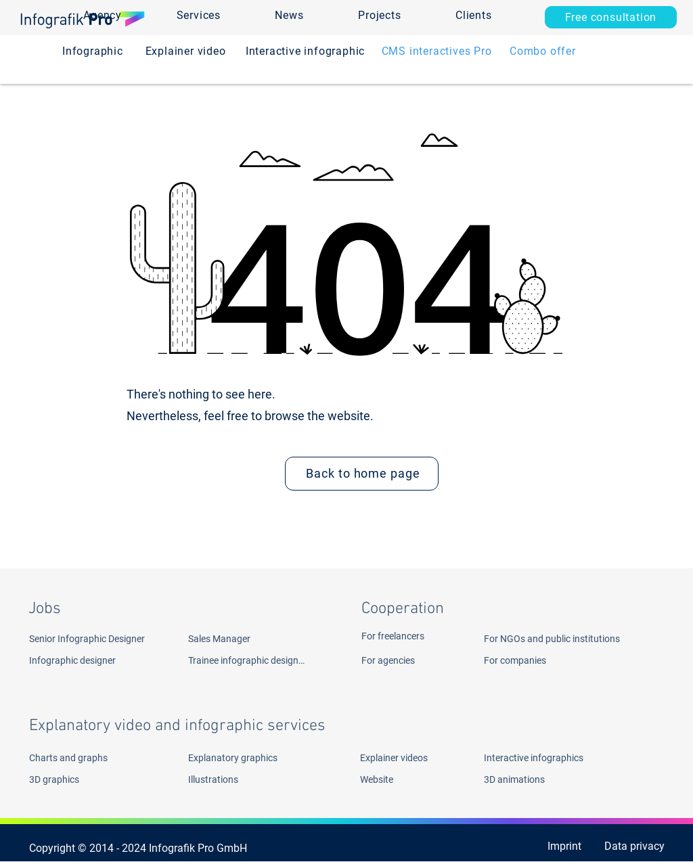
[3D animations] (550, 779)
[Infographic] (92, 51)
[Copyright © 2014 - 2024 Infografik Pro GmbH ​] (143, 847)
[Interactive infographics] (550, 757)
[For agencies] (410, 660)
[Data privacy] (633, 845)
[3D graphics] (78, 779)
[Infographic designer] (93, 660)
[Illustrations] (237, 779)
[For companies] (529, 660)
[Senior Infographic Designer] (102, 638)
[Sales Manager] (264, 638)
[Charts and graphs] (95, 757)
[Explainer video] (185, 51)
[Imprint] (549, 845)
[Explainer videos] (400, 757)
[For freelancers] (410, 636)
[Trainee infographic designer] (247, 660)
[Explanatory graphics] (254, 757)
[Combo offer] (542, 51)
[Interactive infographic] (305, 51)
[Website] (396, 779)
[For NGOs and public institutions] (578, 638)
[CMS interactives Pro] (436, 51)
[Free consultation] (611, 17)
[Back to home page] (362, 474)
